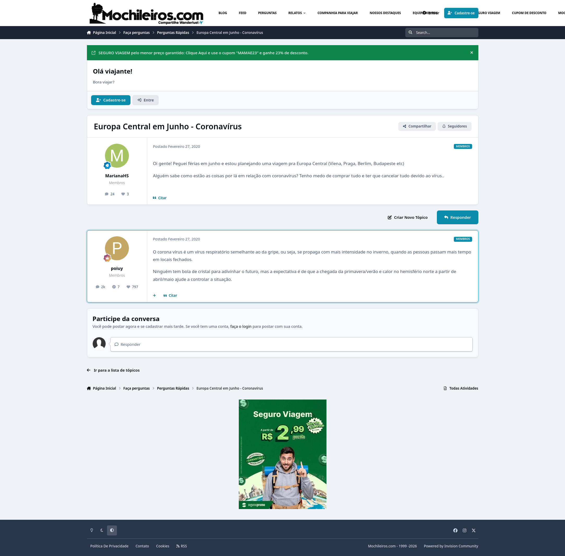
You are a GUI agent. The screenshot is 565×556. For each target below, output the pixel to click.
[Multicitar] (154, 295)
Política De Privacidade (109, 546)
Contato (142, 546)
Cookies (162, 546)
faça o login (241, 326)
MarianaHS (117, 176)
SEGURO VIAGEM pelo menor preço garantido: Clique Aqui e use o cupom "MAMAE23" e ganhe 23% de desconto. (200, 52)
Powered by (451, 546)
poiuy (117, 268)
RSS (181, 546)
